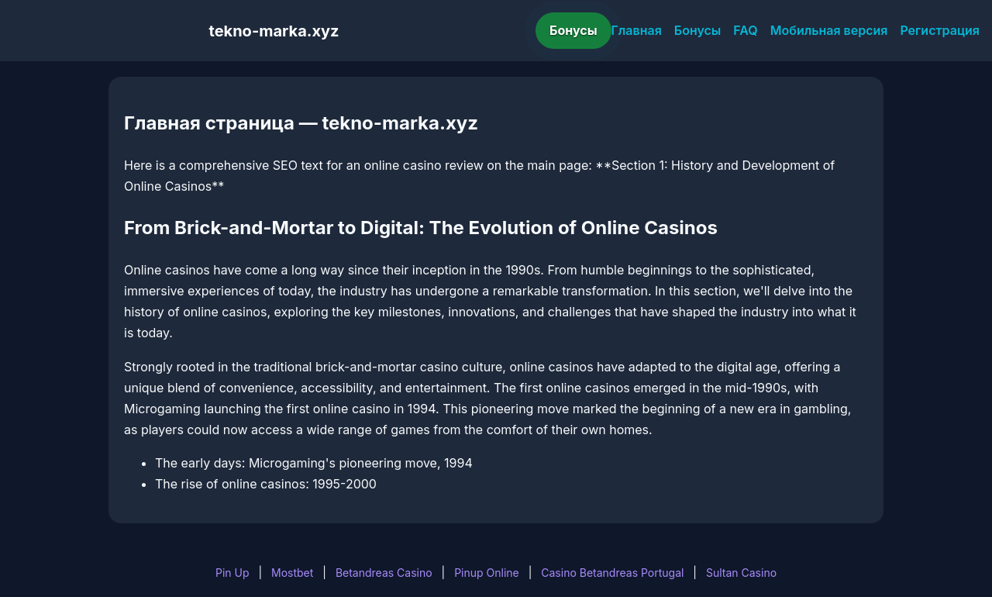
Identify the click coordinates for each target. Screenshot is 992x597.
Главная (636, 30)
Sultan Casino (741, 572)
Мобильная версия (829, 30)
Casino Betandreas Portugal (612, 572)
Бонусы (573, 30)
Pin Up (232, 572)
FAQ (745, 30)
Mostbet (292, 572)
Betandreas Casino (384, 572)
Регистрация (940, 30)
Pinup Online (486, 572)
